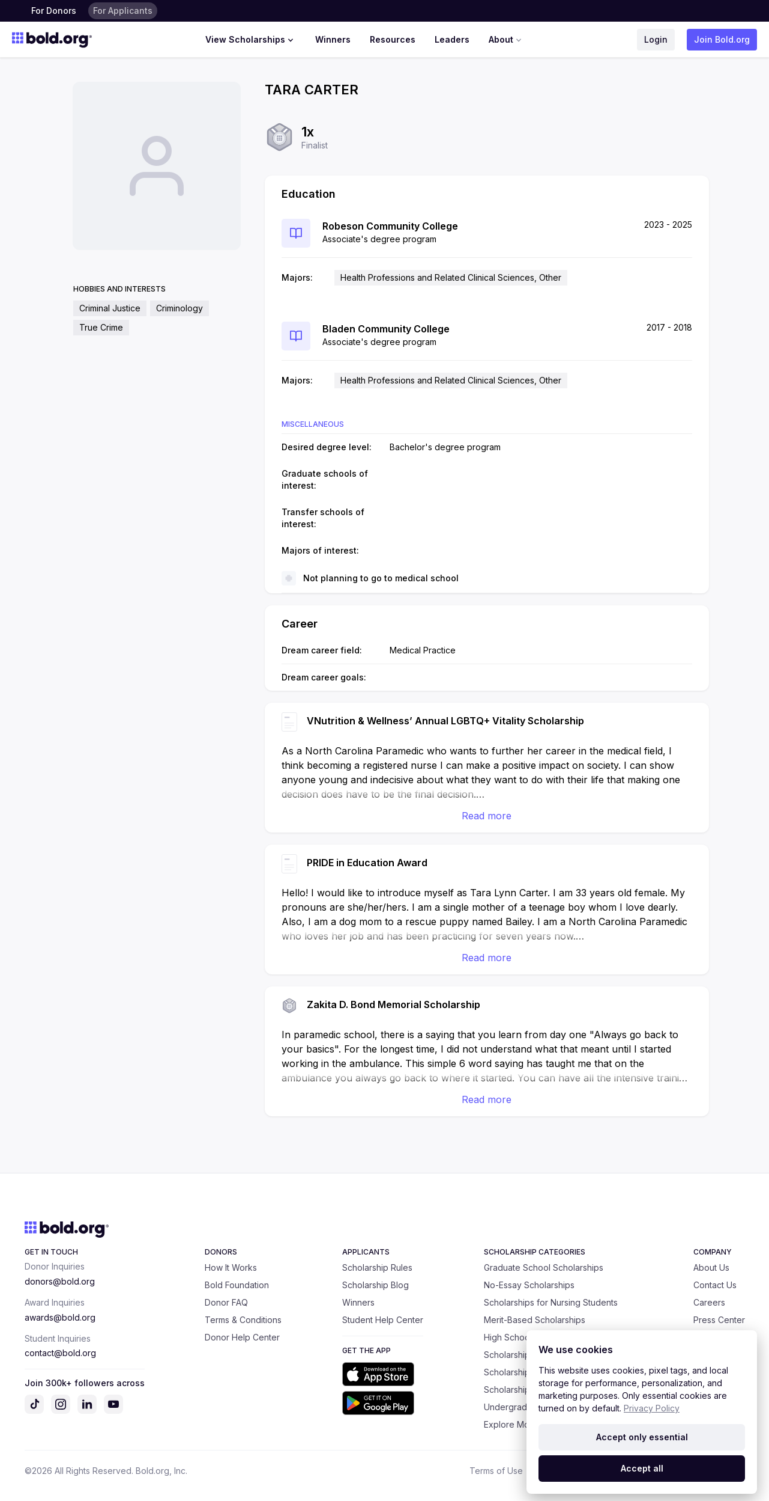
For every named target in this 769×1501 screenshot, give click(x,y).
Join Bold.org (722, 39)
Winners (333, 39)
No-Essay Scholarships (529, 1285)
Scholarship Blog (375, 1285)
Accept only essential (642, 1437)
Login (656, 39)
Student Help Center (382, 1320)
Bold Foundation (237, 1285)
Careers (709, 1302)
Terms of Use (496, 1471)
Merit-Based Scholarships (534, 1320)
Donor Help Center (242, 1337)
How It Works (231, 1267)
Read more (486, 816)
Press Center (719, 1320)
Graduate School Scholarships (543, 1267)
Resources (392, 39)
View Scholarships (250, 39)
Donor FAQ (226, 1302)
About (506, 39)
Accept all (642, 1468)
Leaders (452, 39)
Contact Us (715, 1285)
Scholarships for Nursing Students (551, 1302)
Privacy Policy (652, 1408)
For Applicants (122, 10)
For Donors (53, 10)
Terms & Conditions (243, 1320)
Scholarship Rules (377, 1267)
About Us (711, 1267)
